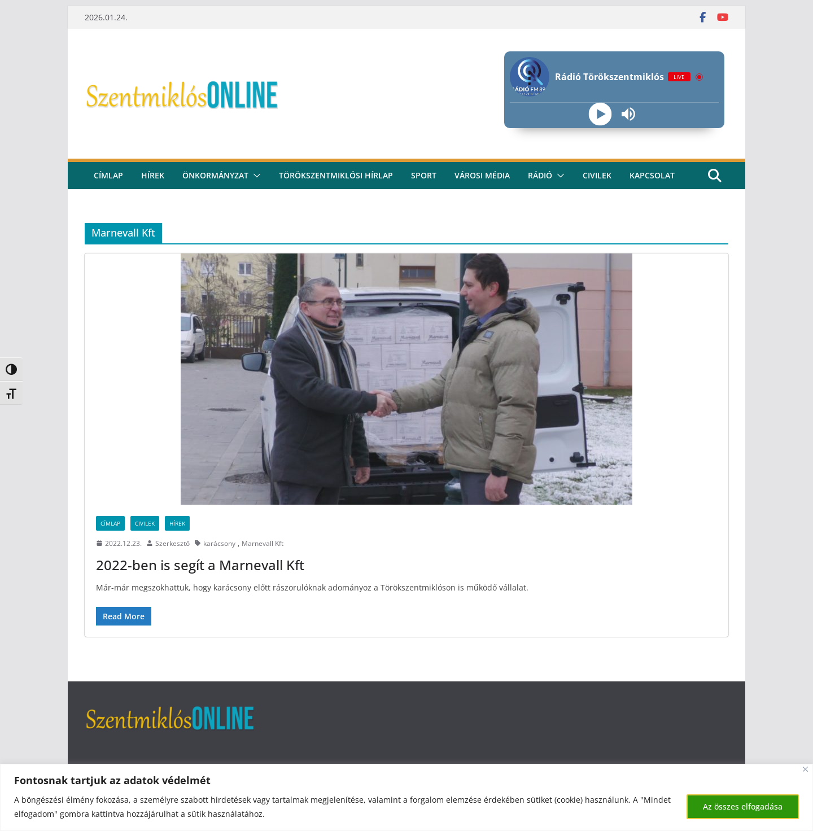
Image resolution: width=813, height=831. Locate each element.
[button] (254, 175)
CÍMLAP (108, 175)
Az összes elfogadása (743, 806)
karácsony (219, 543)
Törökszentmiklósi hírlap (336, 175)
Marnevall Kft (262, 543)
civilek (597, 175)
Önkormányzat (215, 175)
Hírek (152, 175)
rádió (540, 175)
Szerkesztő (172, 543)
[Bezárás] (805, 769)
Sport (423, 175)
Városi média (482, 175)
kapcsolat (652, 175)
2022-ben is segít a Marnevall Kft (200, 565)
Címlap (110, 523)
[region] (406, 797)
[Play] (599, 114)
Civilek (145, 523)
